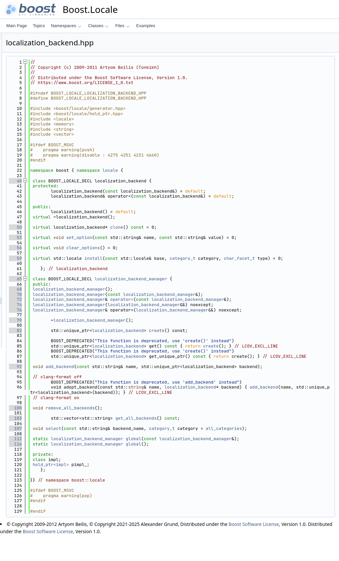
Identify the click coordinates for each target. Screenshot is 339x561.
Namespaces (66, 25)
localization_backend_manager (213, 284)
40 (98, 181)
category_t (265, 258)
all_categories (307, 454)
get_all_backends (218, 444)
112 (98, 464)
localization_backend (200, 335)
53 (98, 237)
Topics (39, 25)
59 (98, 258)
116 (98, 470)
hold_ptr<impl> (134, 490)
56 (98, 248)
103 (98, 444)
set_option (162, 237)
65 (98, 284)
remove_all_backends (152, 434)
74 (98, 310)
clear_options (165, 248)
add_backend (142, 382)
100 (98, 434)
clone (199, 227)
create (239, 335)
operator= (204, 304)
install (176, 258)
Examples (145, 25)
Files (122, 25)
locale (193, 170)
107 (98, 454)
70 (98, 299)
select (136, 454)
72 (98, 304)
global (216, 464)
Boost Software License (254, 550)
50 (98, 227)
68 (98, 294)
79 (98, 325)
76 (98, 315)
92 (98, 382)
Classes (98, 25)
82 (98, 335)
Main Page (16, 25)
